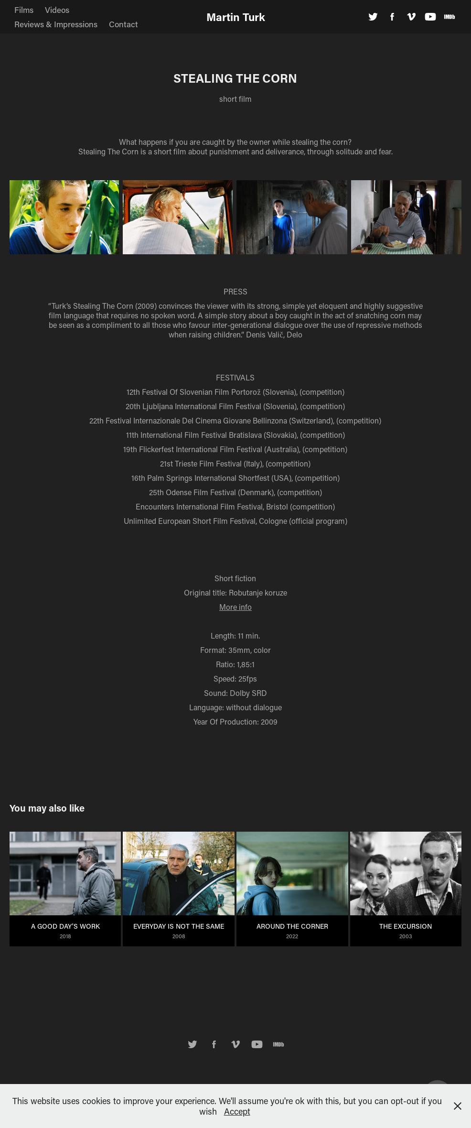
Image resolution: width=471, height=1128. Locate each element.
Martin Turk (235, 17)
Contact (123, 24)
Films (23, 9)
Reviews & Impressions (55, 24)
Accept (237, 1111)
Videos (57, 9)
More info (235, 607)
